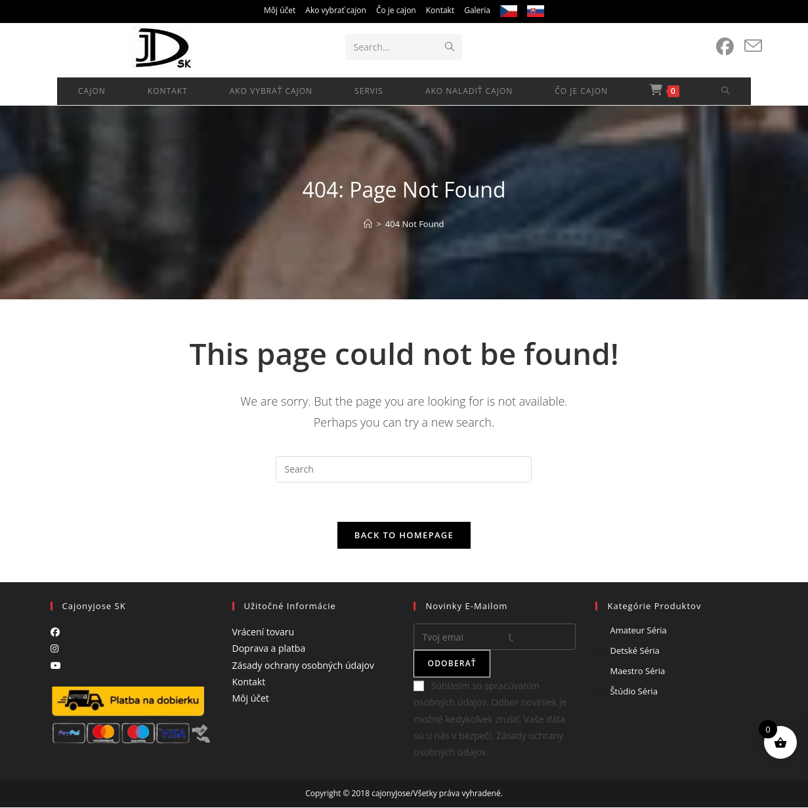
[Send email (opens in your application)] (753, 46)
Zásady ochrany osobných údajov (303, 665)
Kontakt (440, 10)
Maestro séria (637, 671)
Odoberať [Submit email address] (451, 664)
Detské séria (634, 651)
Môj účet (279, 10)
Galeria (477, 10)
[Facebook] (55, 632)
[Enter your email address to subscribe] (495, 637)
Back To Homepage (404, 536)
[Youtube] (56, 665)
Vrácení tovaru (263, 632)
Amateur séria (638, 631)
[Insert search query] (404, 469)
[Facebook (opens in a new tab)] (725, 46)
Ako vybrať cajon (335, 10)
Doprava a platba (269, 649)
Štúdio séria (633, 691)
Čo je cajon (396, 10)
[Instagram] (54, 649)
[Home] (368, 224)
